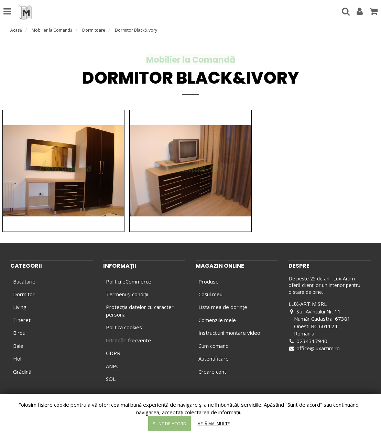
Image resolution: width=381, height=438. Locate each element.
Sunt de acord (169, 423)
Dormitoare (93, 30)
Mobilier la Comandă (52, 30)
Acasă (16, 30)
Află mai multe (214, 424)
